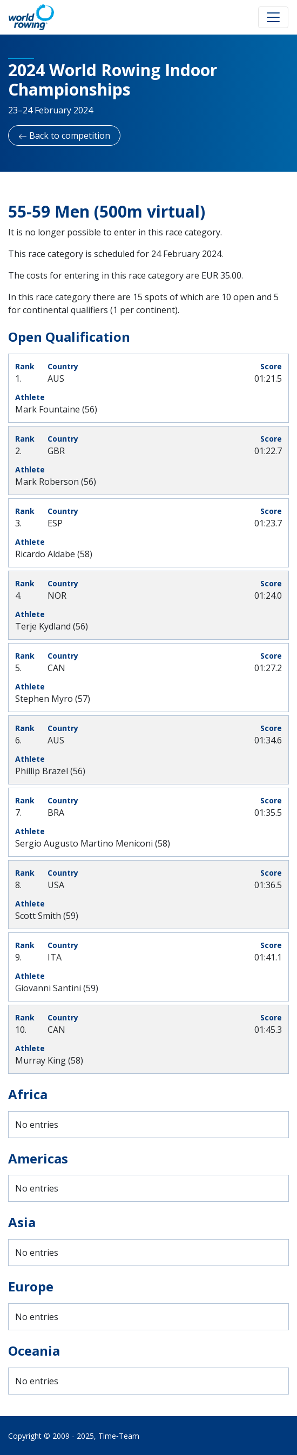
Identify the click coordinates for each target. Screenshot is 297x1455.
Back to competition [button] (64, 135)
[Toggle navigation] (273, 17)
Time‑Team (118, 1436)
